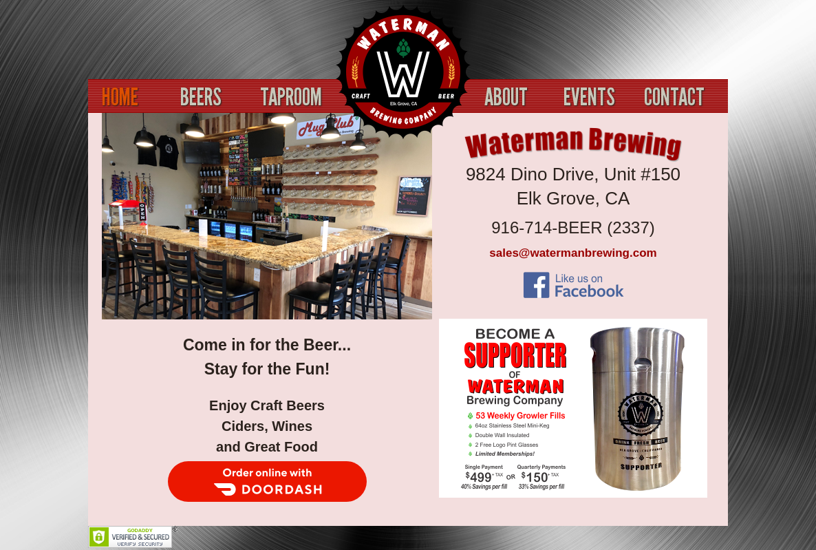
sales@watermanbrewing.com (572, 253)
